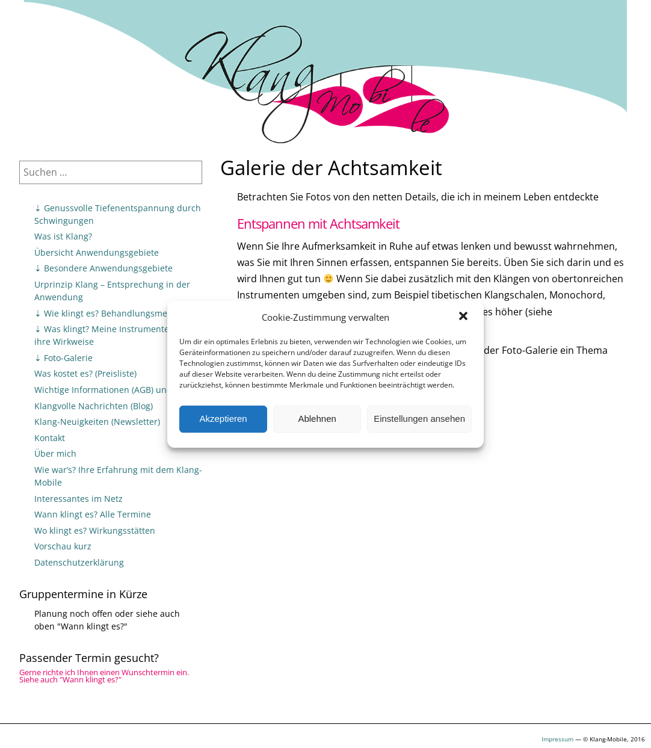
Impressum (557, 739)
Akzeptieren (223, 418)
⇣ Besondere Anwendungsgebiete (103, 268)
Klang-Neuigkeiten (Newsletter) (97, 421)
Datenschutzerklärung (79, 562)
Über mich (55, 453)
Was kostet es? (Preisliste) (85, 373)
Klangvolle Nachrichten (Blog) (93, 406)
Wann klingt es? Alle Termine (92, 514)
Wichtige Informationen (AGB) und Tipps (115, 389)
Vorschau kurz (62, 546)
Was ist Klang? (63, 236)
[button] (464, 317)
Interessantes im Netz (78, 498)
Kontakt (49, 438)
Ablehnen (317, 418)
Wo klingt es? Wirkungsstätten (94, 530)
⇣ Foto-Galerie (63, 357)
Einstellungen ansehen (419, 418)
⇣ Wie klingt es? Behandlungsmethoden (115, 313)
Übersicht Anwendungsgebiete (96, 252)
